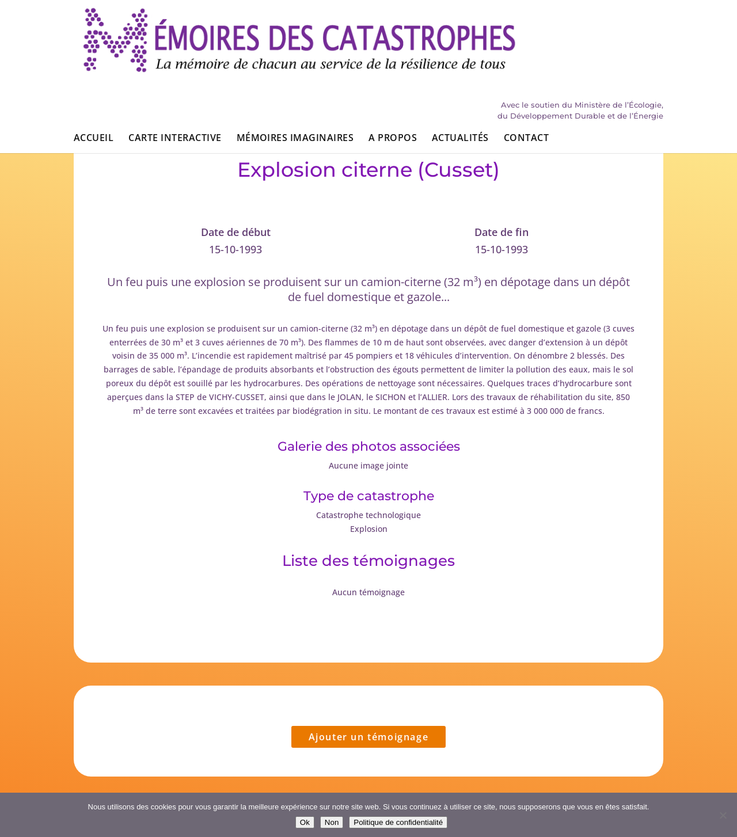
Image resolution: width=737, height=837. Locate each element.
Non (332, 822)
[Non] (722, 815)
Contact (526, 74)
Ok (305, 822)
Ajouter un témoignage (369, 737)
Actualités (460, 74)
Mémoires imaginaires (295, 74)
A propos (392, 74)
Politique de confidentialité (398, 822)
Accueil (93, 74)
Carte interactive (174, 74)
